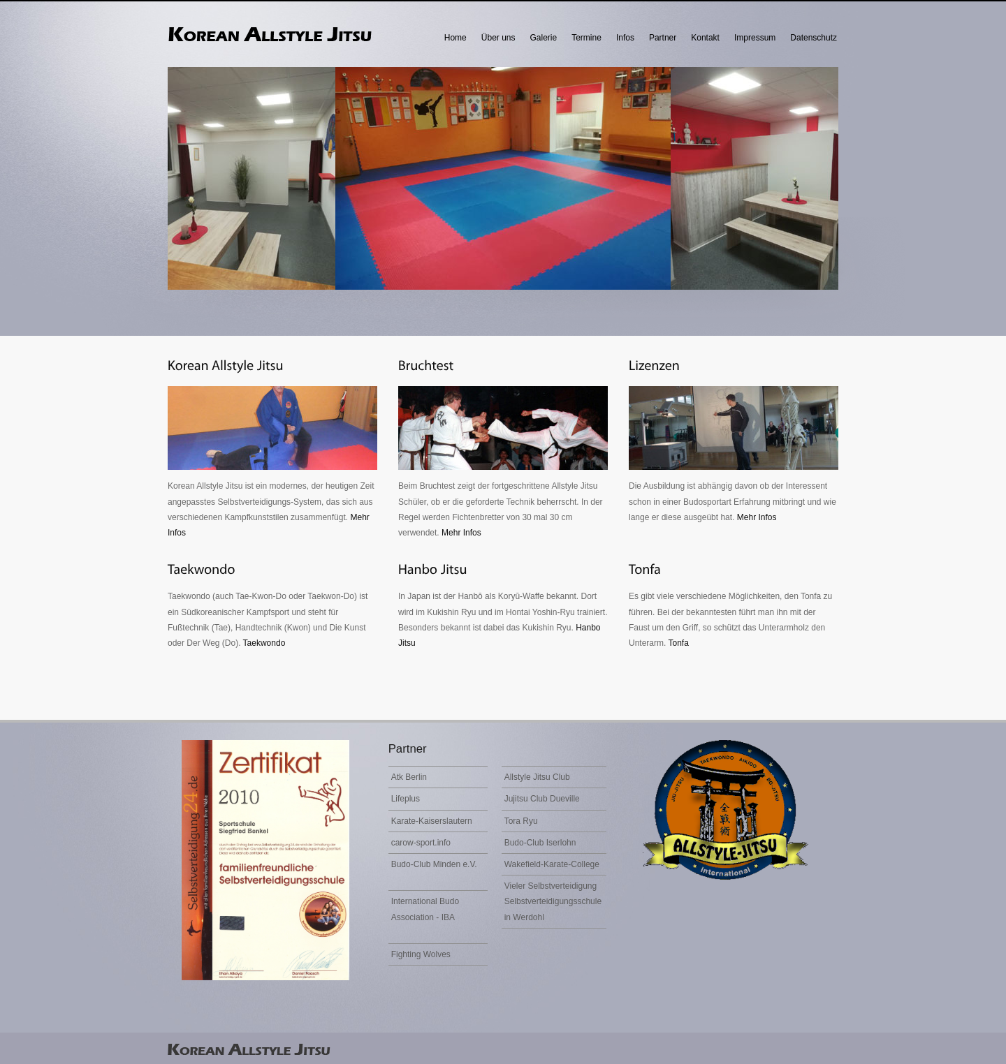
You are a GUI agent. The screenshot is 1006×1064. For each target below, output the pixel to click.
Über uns (498, 38)
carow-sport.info (421, 843)
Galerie (543, 38)
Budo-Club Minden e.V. (434, 864)
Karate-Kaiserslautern (431, 821)
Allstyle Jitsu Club (537, 777)
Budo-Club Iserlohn (540, 843)
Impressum (754, 38)
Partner (662, 38)
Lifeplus (405, 799)
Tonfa (678, 643)
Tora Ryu (521, 821)
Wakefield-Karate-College (551, 864)
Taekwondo (264, 643)
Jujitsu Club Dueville (542, 799)
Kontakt (705, 38)
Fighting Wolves (421, 954)
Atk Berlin (409, 777)
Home (455, 38)
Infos (625, 38)
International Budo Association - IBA (425, 909)
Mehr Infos (461, 533)
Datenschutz (813, 38)
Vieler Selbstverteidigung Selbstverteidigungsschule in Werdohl (553, 901)
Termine (586, 38)
